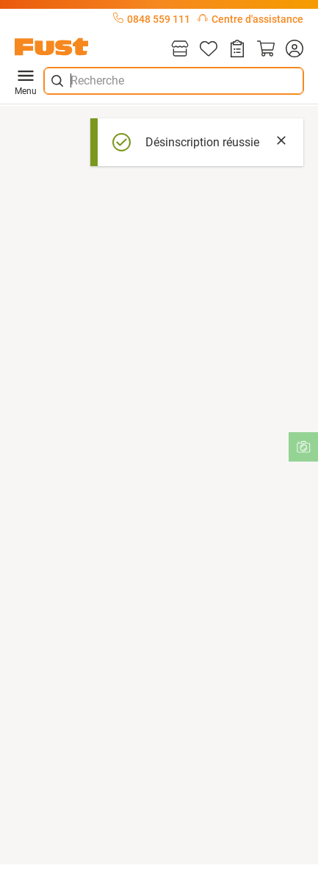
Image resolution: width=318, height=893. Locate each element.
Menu (26, 80)
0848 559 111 (151, 19)
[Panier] (266, 50)
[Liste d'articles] (208, 50)
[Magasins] (180, 50)
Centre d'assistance (250, 19)
